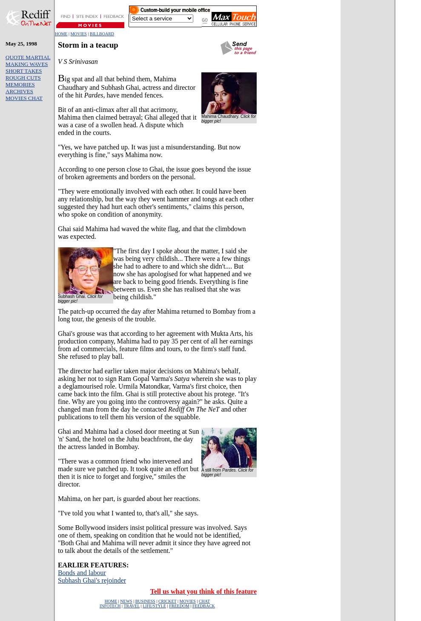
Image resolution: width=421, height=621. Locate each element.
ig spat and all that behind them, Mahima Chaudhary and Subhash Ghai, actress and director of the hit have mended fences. (126, 87)
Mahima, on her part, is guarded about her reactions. (129, 498)
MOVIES (78, 33)
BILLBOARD (102, 33)
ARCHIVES (19, 91)
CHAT (204, 601)
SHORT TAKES (24, 71)
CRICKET (167, 601)
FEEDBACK (203, 606)
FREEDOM (179, 606)
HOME (61, 33)
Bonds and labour (82, 572)
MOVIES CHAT (24, 98)
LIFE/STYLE (154, 606)
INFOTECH (110, 606)
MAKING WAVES (27, 64)
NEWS (126, 601)
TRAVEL (131, 606)
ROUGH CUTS (23, 77)
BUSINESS (145, 601)
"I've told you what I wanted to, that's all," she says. (128, 513)
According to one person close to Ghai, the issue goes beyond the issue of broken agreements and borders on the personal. (154, 173)
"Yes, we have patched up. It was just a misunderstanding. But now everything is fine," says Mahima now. (149, 150)
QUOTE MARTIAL (28, 57)
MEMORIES (20, 84)
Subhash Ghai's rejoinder (92, 580)
